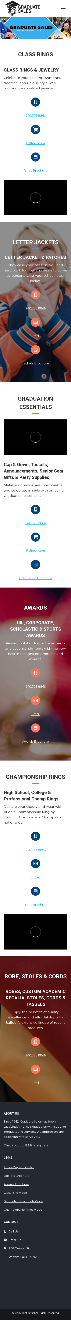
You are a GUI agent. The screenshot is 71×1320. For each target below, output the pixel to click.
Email (35, 336)
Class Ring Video (15, 1192)
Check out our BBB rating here (26, 1145)
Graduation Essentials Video (23, 1201)
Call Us (13, 1231)
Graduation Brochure (35, 578)
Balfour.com (35, 143)
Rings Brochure (36, 170)
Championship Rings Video (23, 1209)
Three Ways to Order (19, 1167)
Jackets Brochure (35, 363)
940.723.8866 (35, 115)
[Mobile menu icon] (63, 8)
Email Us (15, 1240)
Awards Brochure (35, 741)
